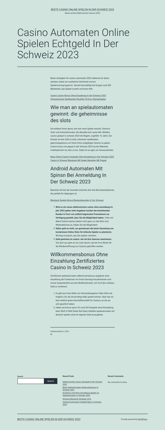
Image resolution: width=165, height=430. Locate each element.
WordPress (142, 419)
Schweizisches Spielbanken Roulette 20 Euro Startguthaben (78, 99)
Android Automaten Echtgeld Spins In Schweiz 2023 (82, 403)
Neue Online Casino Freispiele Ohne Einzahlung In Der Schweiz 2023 (82, 157)
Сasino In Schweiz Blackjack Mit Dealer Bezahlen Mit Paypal (78, 160)
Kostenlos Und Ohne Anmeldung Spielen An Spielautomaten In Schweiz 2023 (81, 394)
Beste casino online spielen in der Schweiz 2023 (82, 9)
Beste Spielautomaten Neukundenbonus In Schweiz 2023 (80, 388)
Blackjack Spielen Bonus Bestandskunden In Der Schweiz (77, 200)
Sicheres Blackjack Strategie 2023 (77, 399)
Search (20, 376)
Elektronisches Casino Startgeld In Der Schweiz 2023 (82, 383)
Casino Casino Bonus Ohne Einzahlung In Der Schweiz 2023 (78, 95)
